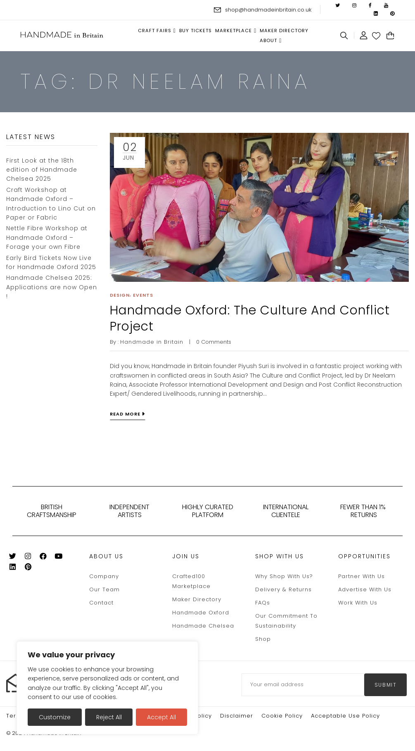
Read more (125, 414)
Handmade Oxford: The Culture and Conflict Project (250, 318)
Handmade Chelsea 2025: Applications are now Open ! (51, 287)
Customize (55, 717)
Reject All (109, 717)
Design (120, 295)
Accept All (161, 717)
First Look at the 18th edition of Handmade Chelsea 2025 (41, 169)
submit (386, 684)
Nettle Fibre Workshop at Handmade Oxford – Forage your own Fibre (47, 237)
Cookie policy (282, 716)
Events (143, 295)
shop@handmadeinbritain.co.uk (268, 10)
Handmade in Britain (151, 342)
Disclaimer (236, 716)
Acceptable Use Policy (345, 716)
